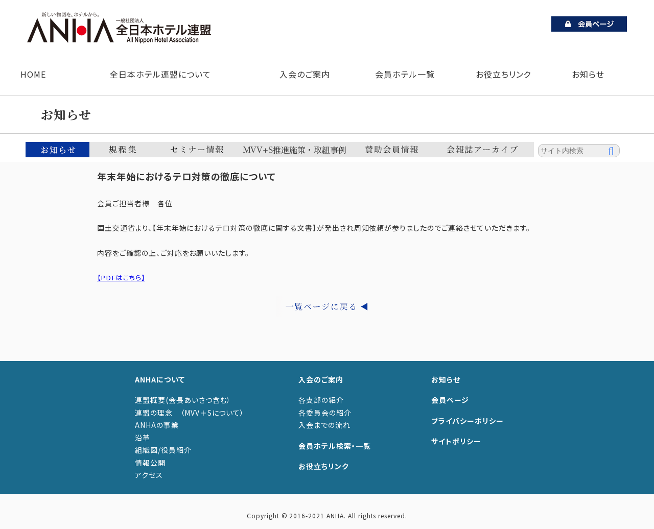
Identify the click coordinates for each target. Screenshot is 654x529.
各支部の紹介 (321, 400)
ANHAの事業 (157, 425)
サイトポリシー (456, 441)
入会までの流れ (324, 425)
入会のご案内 (302, 74)
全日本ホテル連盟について (158, 74)
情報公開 (150, 463)
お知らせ (588, 74)
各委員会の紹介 (325, 412)
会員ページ (450, 400)
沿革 (142, 437)
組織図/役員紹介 (163, 450)
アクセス (149, 475)
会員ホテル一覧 (405, 74)
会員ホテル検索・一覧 (334, 446)
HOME (33, 74)
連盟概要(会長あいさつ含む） (183, 400)
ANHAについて (160, 379)
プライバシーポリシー (467, 421)
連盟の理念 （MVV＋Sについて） (189, 412)
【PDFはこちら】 (122, 277)
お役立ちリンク (503, 74)
